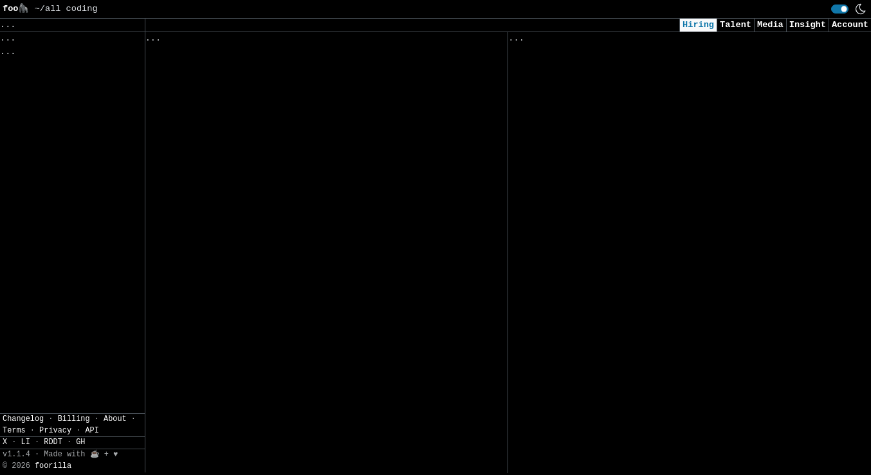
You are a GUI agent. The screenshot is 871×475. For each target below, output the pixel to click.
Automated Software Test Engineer (232, 57)
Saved (271, 41)
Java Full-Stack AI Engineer (218, 460)
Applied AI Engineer (560, 182)
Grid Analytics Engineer (208, 137)
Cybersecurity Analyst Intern (584, 410)
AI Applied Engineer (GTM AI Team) (597, 128)
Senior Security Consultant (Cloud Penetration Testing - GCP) (668, 74)
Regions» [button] (23, 87)
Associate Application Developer (229, 326)
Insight (807, 25)
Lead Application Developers (218, 433)
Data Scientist (547, 357)
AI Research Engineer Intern (581, 303)
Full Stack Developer (200, 352)
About (115, 446)
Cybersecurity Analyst (566, 330)
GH (80, 469)
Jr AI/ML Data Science (566, 101)
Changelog (23, 446)
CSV (55, 144)
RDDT (53, 469)
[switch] (839, 9)
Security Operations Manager (218, 191)
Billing (74, 446)
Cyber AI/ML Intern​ (558, 236)
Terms (14, 457)
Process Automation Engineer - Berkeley (247, 272)
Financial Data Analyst (205, 299)
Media (770, 25)
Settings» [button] (26, 124)
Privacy (55, 457)
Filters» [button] (23, 106)
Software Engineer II (200, 245)
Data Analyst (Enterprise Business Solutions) (263, 218)
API (91, 457)
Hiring (698, 25)
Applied (581, 41)
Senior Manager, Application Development (250, 406)
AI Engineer (540, 276)
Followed (221, 41)
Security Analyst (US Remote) (584, 155)
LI (25, 469)
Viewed (531, 41)
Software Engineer (192, 110)
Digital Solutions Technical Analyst (240, 164)
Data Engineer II (553, 450)
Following (391, 41)
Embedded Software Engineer (216, 84)
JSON (85, 144)
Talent (735, 25)
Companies (324, 41)
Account (850, 25)
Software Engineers (195, 379)
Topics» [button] (21, 68)
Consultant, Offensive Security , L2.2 (608, 383)
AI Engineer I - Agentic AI (579, 209)
